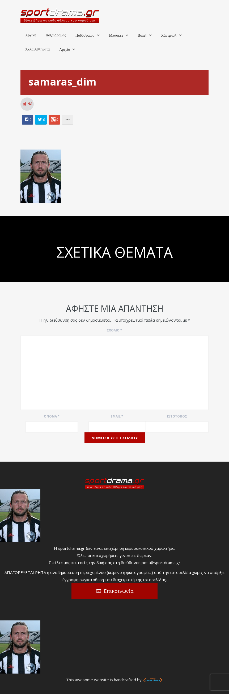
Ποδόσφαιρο (84, 35)
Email (117, 416)
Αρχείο (64, 50)
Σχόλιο (114, 330)
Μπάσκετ (116, 35)
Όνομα (52, 416)
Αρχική (30, 35)
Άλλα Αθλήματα (37, 49)
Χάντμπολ (168, 35)
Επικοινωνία (119, 590)
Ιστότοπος (177, 416)
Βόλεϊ (142, 35)
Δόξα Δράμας (56, 35)
